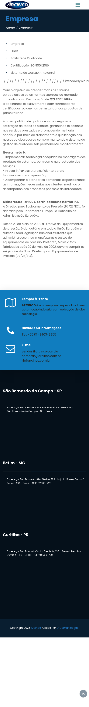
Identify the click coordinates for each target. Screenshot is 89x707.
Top (83, 693)
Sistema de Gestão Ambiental (33, 72)
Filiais (14, 51)
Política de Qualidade (26, 58)
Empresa (17, 44)
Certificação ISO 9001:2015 (30, 65)
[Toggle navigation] (78, 5)
